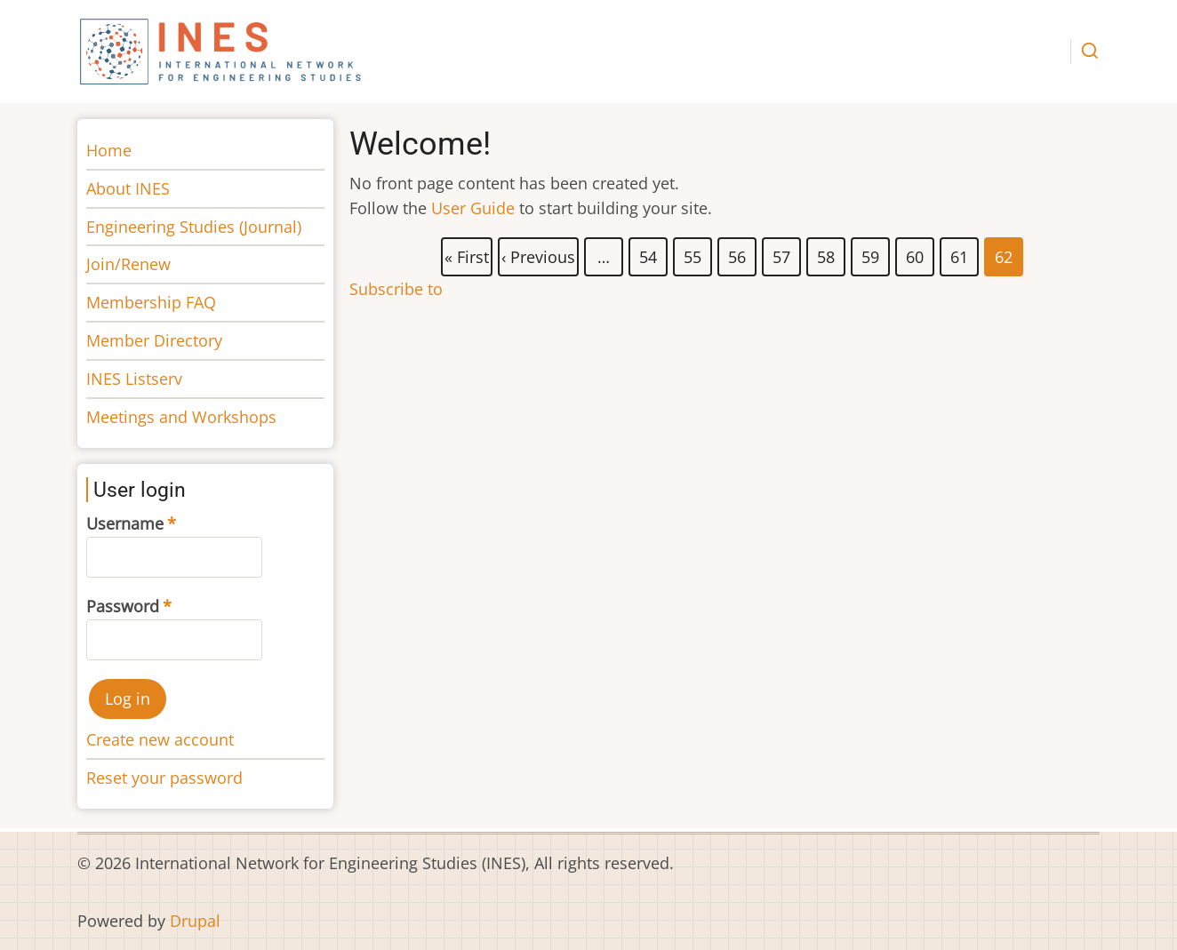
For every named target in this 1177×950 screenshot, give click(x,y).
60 (916, 253)
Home (109, 150)
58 (827, 253)
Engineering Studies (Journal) (193, 226)
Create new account (160, 739)
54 (649, 253)
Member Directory (154, 340)
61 (960, 253)
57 (782, 253)
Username (125, 523)
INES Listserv (134, 378)
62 (1004, 257)
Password (122, 606)
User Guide (473, 208)
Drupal (195, 920)
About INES (128, 188)
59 (871, 253)
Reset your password (164, 777)
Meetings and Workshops (181, 416)
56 (738, 253)
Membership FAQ (151, 302)
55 (693, 253)
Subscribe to (396, 288)
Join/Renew (128, 264)
